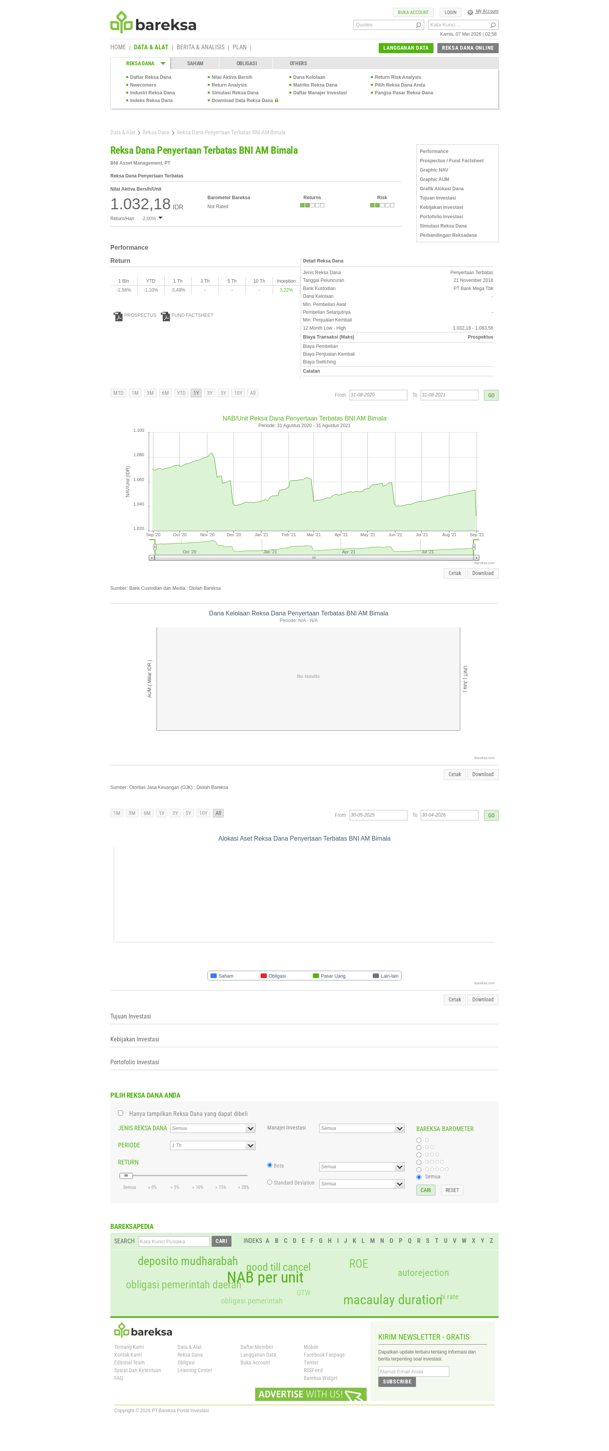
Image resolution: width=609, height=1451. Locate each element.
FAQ (118, 1378)
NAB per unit (265, 1277)
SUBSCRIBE (397, 1381)
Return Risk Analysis (398, 77)
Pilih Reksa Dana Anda (400, 85)
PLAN (240, 47)
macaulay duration (392, 1300)
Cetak (455, 573)
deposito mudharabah (188, 1261)
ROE (358, 1264)
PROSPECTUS (135, 315)
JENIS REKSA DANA (142, 1128)
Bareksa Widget (321, 1378)
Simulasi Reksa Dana (235, 93)
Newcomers (143, 85)
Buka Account (255, 1362)
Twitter (311, 1362)
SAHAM (195, 63)
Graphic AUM (434, 179)
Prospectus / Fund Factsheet (452, 160)
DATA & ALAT (151, 47)
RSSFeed (313, 1370)
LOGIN (450, 12)
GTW (303, 1292)
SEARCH (124, 1241)
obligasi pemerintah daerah (184, 1284)
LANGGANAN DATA (406, 48)
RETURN (128, 1162)
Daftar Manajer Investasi (320, 93)
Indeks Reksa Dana (151, 100)
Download (483, 573)
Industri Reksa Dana (152, 93)
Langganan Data (258, 1355)
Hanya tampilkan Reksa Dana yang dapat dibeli (188, 1113)
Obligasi (186, 1362)
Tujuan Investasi (438, 198)
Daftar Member (256, 1347)
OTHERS (298, 63)
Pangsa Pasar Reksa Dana (404, 93)
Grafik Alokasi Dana (442, 188)
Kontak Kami (128, 1355)
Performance (434, 151)
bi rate (449, 1296)
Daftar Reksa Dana (150, 77)
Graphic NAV (434, 170)
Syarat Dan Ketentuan (137, 1370)
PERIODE (129, 1145)
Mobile (311, 1347)
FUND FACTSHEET (187, 315)
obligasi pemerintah (252, 1301)
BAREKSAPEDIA (132, 1226)
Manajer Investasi (286, 1127)
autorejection (423, 1272)
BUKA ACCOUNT (413, 12)
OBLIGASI (247, 63)
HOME (118, 47)
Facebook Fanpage (324, 1355)
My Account (483, 11)
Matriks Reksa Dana (315, 85)
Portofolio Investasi (441, 216)
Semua (432, 1176)
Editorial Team (129, 1362)
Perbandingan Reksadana (448, 235)
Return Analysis (229, 85)
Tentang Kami (129, 1347)
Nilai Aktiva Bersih (232, 77)
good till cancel (278, 1267)
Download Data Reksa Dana (242, 100)
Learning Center (194, 1370)
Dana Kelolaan (309, 77)
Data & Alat (122, 132)
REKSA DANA (140, 63)
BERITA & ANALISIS (200, 47)
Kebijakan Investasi (441, 207)
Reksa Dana (156, 132)
